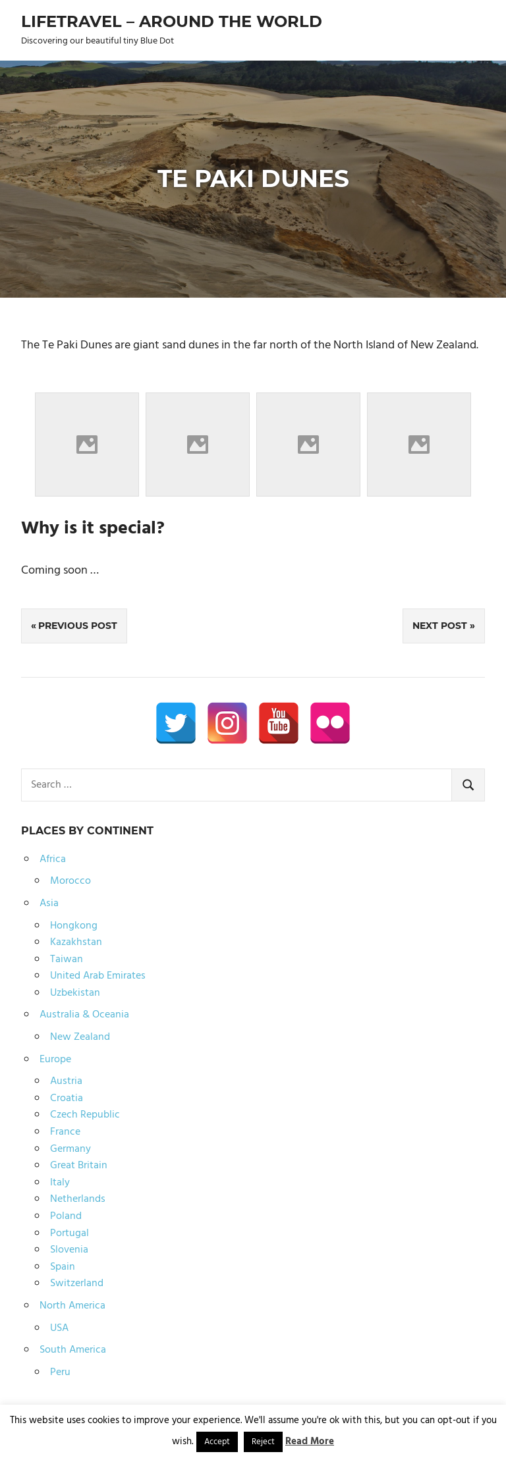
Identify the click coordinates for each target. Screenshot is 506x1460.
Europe (55, 1059)
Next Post (439, 626)
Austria (66, 1081)
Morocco (70, 881)
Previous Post (77, 626)
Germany (70, 1149)
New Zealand (80, 1037)
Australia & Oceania (84, 1014)
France (65, 1132)
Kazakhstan (76, 942)
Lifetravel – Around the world (171, 21)
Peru (60, 1372)
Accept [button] (217, 1442)
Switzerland (76, 1283)
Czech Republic (85, 1114)
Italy (60, 1182)
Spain (62, 1267)
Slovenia (69, 1249)
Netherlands (77, 1199)
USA (59, 1328)
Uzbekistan (75, 993)
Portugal (69, 1233)
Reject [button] (263, 1442)
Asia (49, 903)
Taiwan (66, 959)
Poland (66, 1216)
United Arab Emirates (98, 976)
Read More (309, 1441)
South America (73, 1350)
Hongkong (74, 925)
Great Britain (78, 1165)
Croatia (66, 1098)
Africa (53, 859)
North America (72, 1305)
